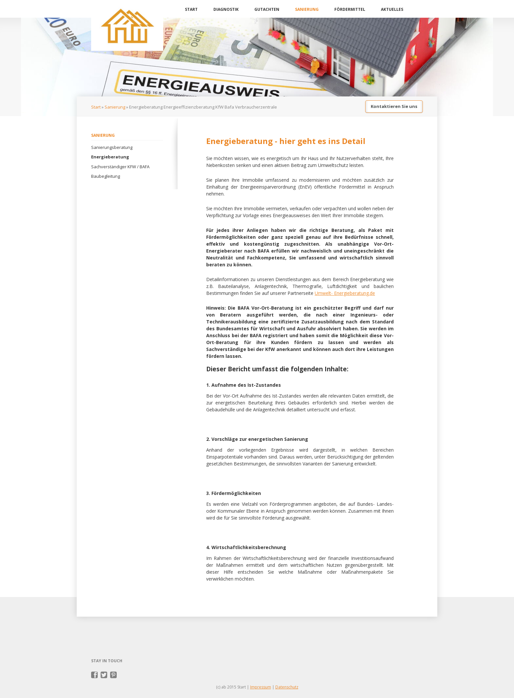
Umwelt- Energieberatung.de (345, 293)
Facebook (94, 675)
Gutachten (266, 9)
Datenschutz (286, 687)
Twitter (104, 675)
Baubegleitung (105, 176)
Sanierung (307, 9)
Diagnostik (226, 9)
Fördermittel (349, 9)
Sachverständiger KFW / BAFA (120, 167)
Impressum (260, 687)
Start (191, 9)
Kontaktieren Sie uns (394, 106)
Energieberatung (110, 157)
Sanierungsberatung (111, 147)
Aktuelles (392, 9)
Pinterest (113, 675)
